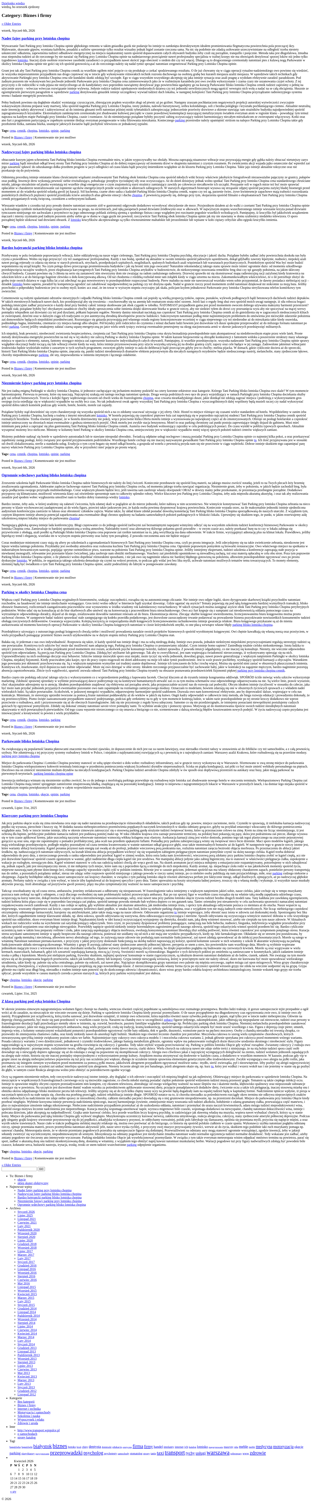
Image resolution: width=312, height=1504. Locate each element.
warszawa (218, 1452)
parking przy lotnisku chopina (21, 756)
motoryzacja (283, 1446)
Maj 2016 (24, 1283)
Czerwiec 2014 (27, 1330)
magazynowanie (216, 1447)
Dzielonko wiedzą (13, 3)
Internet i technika (29, 1408)
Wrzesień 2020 (27, 1233)
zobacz (168, 1019)
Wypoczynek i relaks (31, 1419)
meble (243, 1447)
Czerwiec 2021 (27, 1222)
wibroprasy (236, 1453)
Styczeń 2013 (26, 1387)
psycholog (93, 1452)
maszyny (229, 1446)
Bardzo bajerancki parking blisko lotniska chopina (42, 248)
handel (158, 1447)
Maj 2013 (24, 1373)
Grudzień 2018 (27, 1244)
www (246, 1453)
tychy (190, 1453)
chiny (85, 1446)
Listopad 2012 (27, 1394)
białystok (42, 1446)
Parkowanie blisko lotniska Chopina (30, 741)
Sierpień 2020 (26, 1237)
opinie (55, 130)
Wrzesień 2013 (27, 1358)
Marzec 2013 (26, 1380)
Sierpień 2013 (26, 1362)
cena (13, 130)
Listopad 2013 (27, 1351)
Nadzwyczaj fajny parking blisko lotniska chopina (41, 152)
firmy (148, 1446)
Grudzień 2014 (27, 1308)
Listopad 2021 (27, 1219)
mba (236, 1447)
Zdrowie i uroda (28, 1423)
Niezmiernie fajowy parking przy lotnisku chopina (42, 383)
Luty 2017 (24, 1258)
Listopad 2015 (27, 1287)
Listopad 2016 (27, 1269)
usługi (201, 1453)
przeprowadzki (66, 1452)
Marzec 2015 (26, 1297)
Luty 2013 (24, 1383)
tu (255, 440)
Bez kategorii (26, 1401)
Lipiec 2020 (25, 1240)
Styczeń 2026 (26, 1211)
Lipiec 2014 (25, 1326)
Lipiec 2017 (25, 1251)
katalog (192, 1447)
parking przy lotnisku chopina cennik (261, 670)
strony (146, 1453)
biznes (60, 1446)
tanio (153, 1453)
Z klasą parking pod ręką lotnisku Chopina (36, 1001)
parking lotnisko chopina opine (53, 773)
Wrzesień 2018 (27, 1247)
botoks (72, 1446)
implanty (169, 1446)
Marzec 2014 (26, 1337)
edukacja (117, 1446)
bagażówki (26, 1447)
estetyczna (127, 1447)
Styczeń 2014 (26, 1344)
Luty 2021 (24, 1226)
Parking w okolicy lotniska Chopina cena (34, 592)
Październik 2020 (29, 1229)
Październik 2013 (29, 1355)
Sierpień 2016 (26, 1276)
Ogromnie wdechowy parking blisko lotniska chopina (44, 475)
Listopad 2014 (27, 1312)
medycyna (264, 1446)
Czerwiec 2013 (27, 1369)
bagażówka (15, 1447)
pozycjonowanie (42, 1454)
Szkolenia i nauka (29, 1416)
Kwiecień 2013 (27, 1376)
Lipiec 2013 (25, 1365)
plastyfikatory (28, 1453)
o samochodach (27, 1434)
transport (175, 1452)
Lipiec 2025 (25, 1215)
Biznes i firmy (23, 137)
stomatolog (136, 1453)
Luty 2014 (24, 1340)
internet (179, 1446)
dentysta (95, 1447)
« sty (13, 1491)
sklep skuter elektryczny (33, 1183)
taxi (160, 1452)
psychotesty (110, 1453)
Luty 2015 (24, 1301)
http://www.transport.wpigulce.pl (39, 1430)
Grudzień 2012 (27, 1391)
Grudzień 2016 (27, 1265)
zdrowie (258, 1452)
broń (79, 1447)
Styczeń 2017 (26, 1262)
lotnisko (23, 60)
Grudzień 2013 (27, 1348)
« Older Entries (11, 23)
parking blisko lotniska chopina (252, 624)
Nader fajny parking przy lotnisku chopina (36, 38)
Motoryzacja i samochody (34, 1412)
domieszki (106, 1447)
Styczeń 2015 (26, 1305)
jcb (186, 1446)
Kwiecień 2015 (27, 1294)
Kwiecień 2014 (27, 1333)
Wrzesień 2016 (27, 1272)
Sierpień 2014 (26, 1323)
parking (74, 92)
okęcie (45, 794)
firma (138, 1446)
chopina (32, 130)
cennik (21, 130)
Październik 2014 (29, 1315)
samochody (123, 1453)
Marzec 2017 (26, 1254)
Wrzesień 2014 (27, 1319)
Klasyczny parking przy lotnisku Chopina (35, 815)
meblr (252, 1446)
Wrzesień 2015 (27, 1290)
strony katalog (27, 1437)
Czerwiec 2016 (27, 1280)
